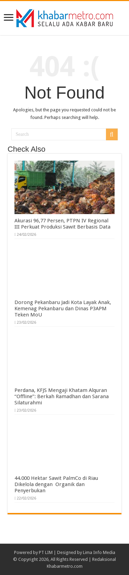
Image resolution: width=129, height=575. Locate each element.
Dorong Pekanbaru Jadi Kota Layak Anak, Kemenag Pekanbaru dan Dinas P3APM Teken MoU (62, 308)
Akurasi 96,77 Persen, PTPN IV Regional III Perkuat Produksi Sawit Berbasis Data (62, 224)
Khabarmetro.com (65, 566)
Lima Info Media (99, 552)
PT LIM (46, 552)
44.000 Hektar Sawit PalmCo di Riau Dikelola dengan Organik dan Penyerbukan (56, 484)
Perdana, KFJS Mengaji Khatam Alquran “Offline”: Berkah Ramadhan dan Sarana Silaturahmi (61, 396)
